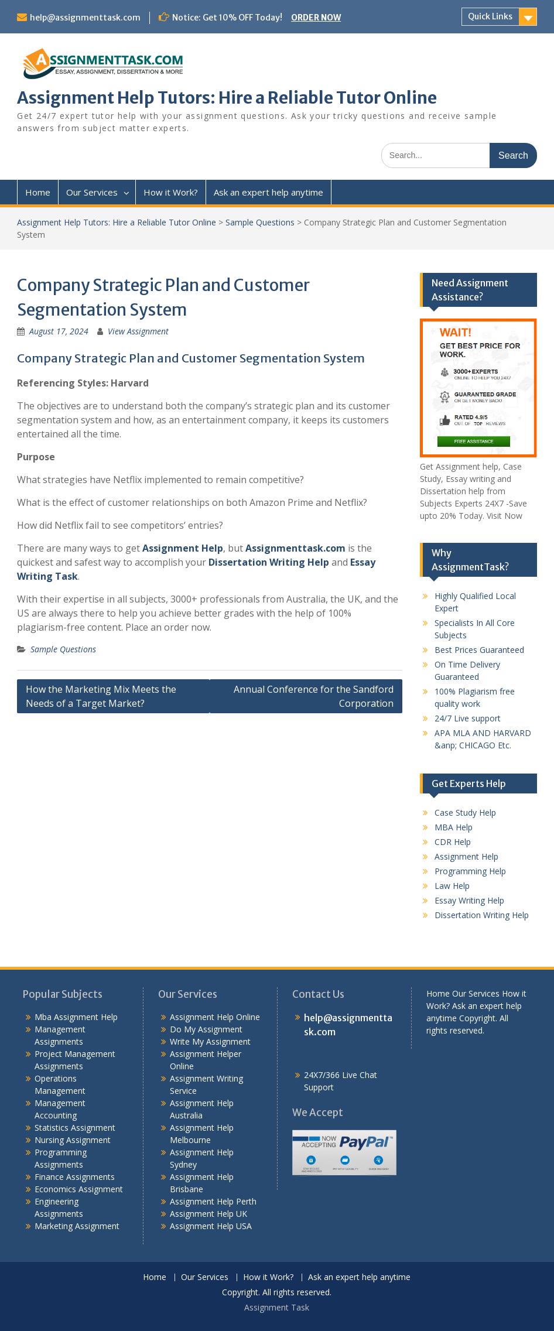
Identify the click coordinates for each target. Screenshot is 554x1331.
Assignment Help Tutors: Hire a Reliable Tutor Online (227, 97)
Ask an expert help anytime (268, 192)
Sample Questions (260, 222)
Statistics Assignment (75, 1127)
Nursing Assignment (73, 1139)
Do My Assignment (206, 1029)
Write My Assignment (210, 1041)
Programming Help (470, 871)
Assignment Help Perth (213, 1201)
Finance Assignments (75, 1176)
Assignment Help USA (211, 1225)
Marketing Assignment (77, 1225)
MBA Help (454, 827)
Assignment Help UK (208, 1213)
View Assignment (138, 331)
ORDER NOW (316, 17)
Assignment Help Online (215, 1016)
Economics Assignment (79, 1189)
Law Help (452, 885)
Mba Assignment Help (76, 1016)
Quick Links (490, 16)
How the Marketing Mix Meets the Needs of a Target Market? (101, 696)
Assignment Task (276, 1307)
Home (37, 192)
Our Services (92, 192)
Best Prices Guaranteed (479, 649)
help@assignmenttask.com (85, 17)
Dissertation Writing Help (268, 562)
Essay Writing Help (469, 900)
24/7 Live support (468, 718)
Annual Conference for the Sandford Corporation (314, 696)
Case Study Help (465, 812)
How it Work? (170, 192)
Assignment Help (182, 548)
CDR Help (453, 841)
